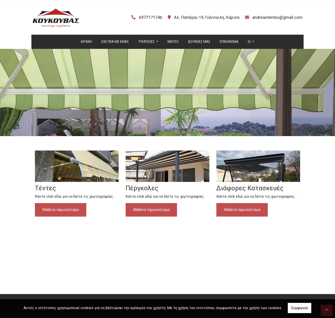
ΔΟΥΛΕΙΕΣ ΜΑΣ (199, 42)
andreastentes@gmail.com (277, 17)
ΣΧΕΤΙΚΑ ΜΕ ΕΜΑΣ (115, 42)
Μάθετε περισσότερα (60, 210)
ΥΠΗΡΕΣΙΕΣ (146, 42)
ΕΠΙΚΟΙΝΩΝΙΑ (229, 42)
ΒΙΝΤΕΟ (173, 42)
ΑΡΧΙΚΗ (86, 42)
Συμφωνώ (299, 308)
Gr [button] (250, 42)
